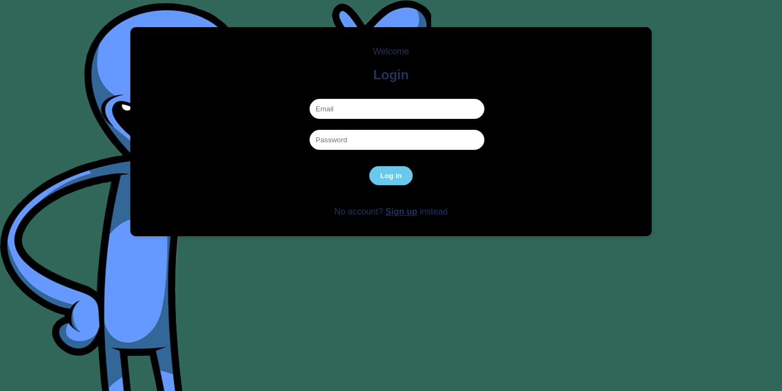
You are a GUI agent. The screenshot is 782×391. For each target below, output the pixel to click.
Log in (391, 176)
